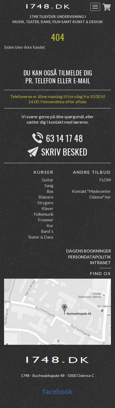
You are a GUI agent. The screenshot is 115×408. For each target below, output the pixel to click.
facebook (57, 391)
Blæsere (46, 196)
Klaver (47, 208)
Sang (48, 185)
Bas (50, 191)
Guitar (47, 179)
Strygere (45, 202)
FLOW (105, 179)
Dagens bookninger (88, 250)
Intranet (100, 262)
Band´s (47, 231)
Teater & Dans (40, 237)
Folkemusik (43, 214)
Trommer (45, 219)
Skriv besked (64, 151)
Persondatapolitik (89, 256)
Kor (50, 225)
